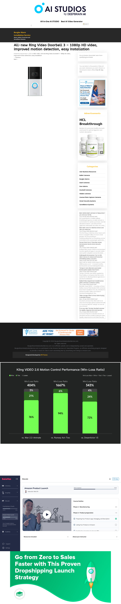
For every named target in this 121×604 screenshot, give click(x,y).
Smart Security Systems (87, 201)
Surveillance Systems (86, 205)
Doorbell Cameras (85, 190)
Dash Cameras (84, 183)
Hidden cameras (85, 194)
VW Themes (44, 355)
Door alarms (83, 186)
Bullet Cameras (84, 175)
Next (16, 59)
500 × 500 (36, 53)
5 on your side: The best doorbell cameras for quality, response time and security (92, 309)
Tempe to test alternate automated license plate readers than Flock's (90, 269)
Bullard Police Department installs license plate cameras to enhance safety (92, 282)
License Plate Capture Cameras (90, 197)
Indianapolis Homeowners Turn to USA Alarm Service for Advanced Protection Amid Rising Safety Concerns (91, 257)
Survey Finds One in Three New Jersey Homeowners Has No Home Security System (91, 244)
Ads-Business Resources (87, 172)
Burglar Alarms (84, 179)
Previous (17, 57)
